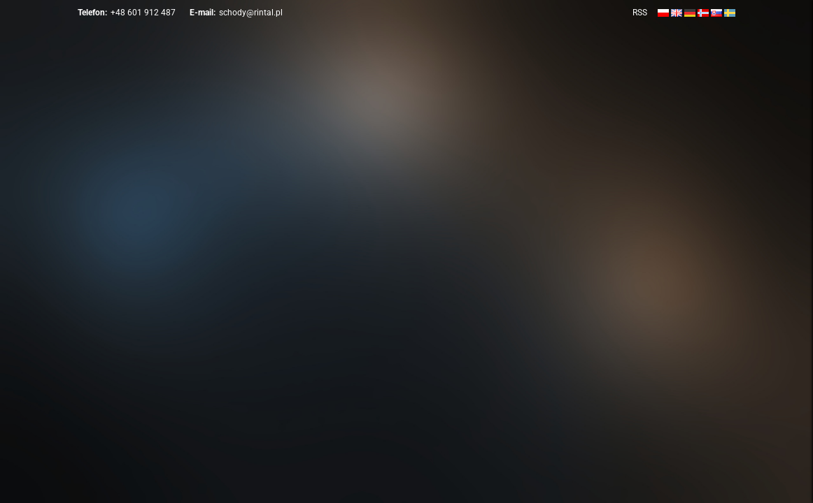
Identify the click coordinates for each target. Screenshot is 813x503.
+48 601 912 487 (143, 12)
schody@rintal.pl (251, 12)
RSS (639, 12)
